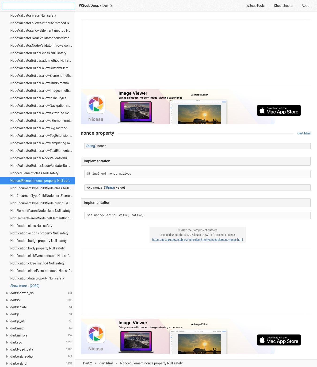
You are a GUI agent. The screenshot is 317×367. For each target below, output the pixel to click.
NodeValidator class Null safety (33, 15)
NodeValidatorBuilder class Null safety (38, 53)
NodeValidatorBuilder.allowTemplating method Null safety (42, 143)
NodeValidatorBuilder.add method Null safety (42, 60)
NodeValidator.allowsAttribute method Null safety (42, 23)
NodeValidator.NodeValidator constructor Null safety (42, 38)
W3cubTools (255, 6)
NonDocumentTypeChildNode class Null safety (42, 188)
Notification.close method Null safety (37, 263)
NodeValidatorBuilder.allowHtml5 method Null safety (42, 83)
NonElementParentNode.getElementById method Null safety (42, 218)
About (306, 6)
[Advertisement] (196, 52)
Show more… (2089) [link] (24, 286)
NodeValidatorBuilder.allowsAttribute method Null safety (42, 113)
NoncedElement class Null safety (34, 173)
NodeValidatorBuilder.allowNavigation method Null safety (42, 105)
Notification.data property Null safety (37, 278)
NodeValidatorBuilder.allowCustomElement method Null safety (42, 68)
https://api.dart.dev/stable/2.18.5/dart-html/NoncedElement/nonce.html (197, 239)
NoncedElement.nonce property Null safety (41, 181)
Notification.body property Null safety (37, 248)
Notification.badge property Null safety (38, 241)
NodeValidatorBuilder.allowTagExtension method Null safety (42, 136)
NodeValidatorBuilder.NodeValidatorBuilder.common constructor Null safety (42, 166)
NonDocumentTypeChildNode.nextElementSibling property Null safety (42, 196)
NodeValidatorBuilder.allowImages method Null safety (42, 90)
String (90, 146)
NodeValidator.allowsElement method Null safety (42, 30)
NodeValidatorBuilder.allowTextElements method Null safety (42, 151)
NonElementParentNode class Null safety (40, 211)
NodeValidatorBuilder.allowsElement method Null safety (42, 120)
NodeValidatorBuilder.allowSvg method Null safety (42, 128)
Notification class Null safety (31, 226)
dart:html (304, 133)
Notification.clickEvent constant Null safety (41, 256)
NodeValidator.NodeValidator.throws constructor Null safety (42, 45)
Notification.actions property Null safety (39, 233)
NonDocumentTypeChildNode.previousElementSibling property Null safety (42, 203)
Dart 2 (107, 5)
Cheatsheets (283, 6)
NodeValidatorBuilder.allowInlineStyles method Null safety (42, 98)
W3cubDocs (89, 5)
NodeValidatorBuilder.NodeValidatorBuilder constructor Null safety (42, 158)
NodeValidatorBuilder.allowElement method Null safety (42, 75)
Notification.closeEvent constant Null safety (42, 271)
